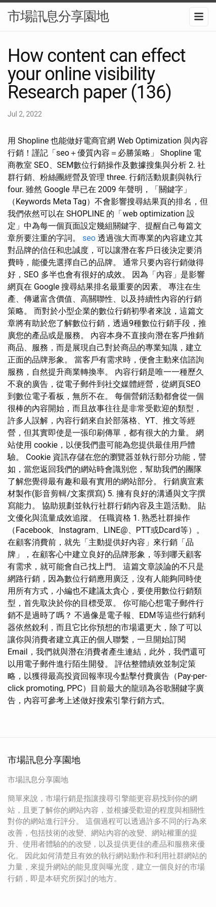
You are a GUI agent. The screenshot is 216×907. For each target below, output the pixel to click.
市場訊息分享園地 (58, 16)
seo (89, 238)
